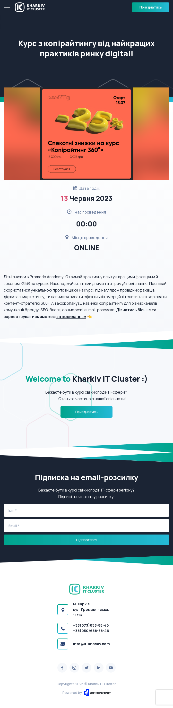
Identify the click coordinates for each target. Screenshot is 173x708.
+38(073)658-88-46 (91, 625)
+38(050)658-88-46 (91, 630)
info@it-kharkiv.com (91, 643)
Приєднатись (150, 7)
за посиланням (71, 316)
